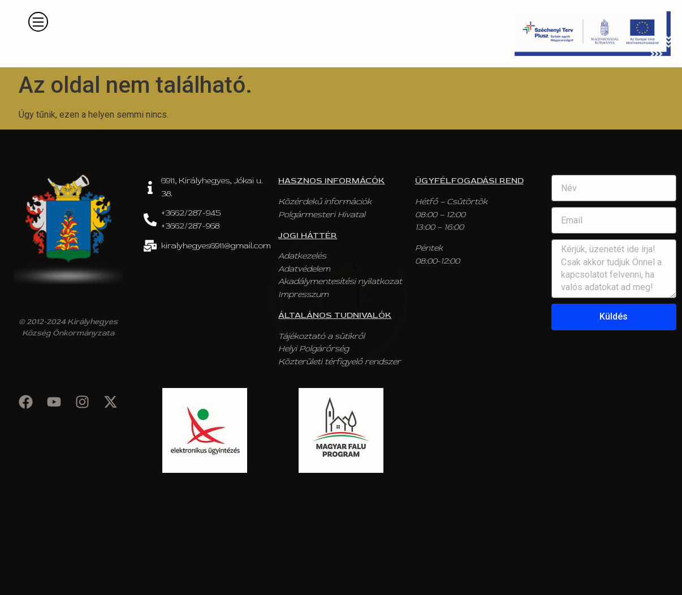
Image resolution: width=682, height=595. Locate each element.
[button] (38, 22)
